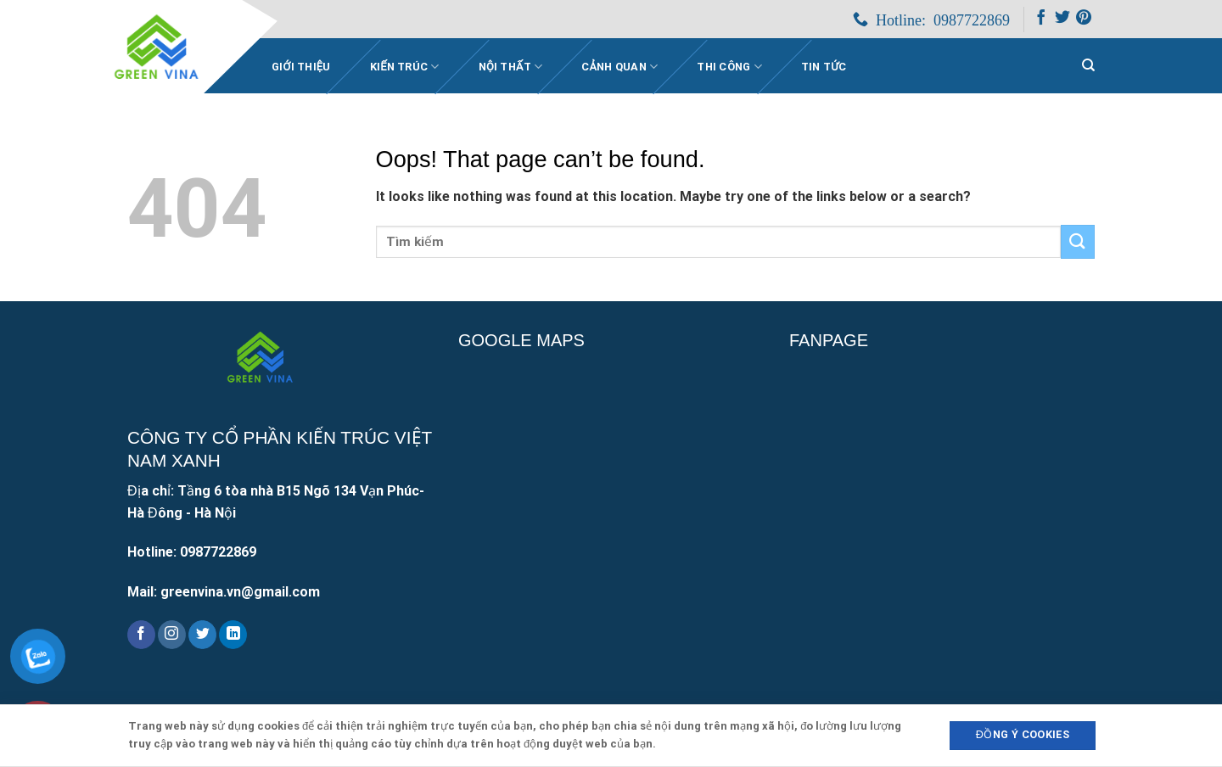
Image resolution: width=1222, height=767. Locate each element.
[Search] (1088, 65)
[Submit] (1078, 241)
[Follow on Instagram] (172, 634)
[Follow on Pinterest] (1083, 20)
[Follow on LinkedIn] (233, 634)
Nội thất (511, 67)
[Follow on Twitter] (1062, 20)
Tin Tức (824, 66)
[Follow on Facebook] (1041, 20)
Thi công (729, 67)
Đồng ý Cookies (1022, 734)
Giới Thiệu (301, 66)
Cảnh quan (619, 67)
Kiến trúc (405, 67)
